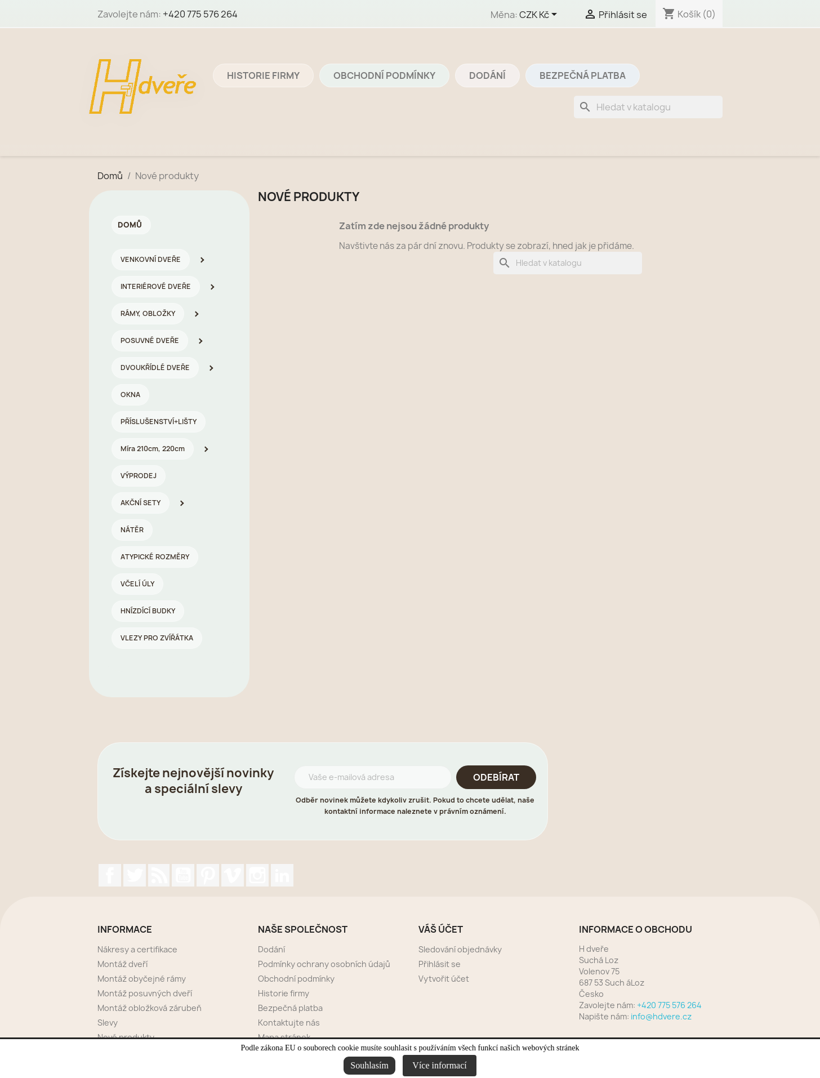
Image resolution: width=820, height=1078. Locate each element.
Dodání (487, 75)
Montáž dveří (122, 964)
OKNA (130, 394)
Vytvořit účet (443, 978)
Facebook (110, 875)
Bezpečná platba (583, 75)
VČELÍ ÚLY (137, 584)
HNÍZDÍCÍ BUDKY (148, 611)
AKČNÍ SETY (141, 502)
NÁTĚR (132, 529)
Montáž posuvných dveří (144, 993)
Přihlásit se (439, 964)
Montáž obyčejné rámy (141, 978)
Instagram (257, 875)
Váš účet (440, 929)
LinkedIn (282, 875)
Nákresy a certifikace (137, 949)
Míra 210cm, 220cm (153, 448)
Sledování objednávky (460, 949)
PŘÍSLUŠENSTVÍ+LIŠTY (159, 421)
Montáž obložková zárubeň (149, 1008)
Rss (159, 875)
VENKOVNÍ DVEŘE (151, 259)
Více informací (439, 1065)
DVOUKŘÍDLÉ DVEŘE (155, 367)
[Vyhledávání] (648, 107)
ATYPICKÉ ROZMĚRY (155, 557)
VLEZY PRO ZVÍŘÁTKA (157, 638)
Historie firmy (263, 75)
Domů (130, 225)
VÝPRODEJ (139, 475)
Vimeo (232, 875)
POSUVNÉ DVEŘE (150, 340)
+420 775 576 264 (200, 14)
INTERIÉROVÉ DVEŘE (156, 286)
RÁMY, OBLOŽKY (148, 313)
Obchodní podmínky (384, 75)
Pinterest (208, 875)
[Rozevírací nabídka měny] (540, 15)
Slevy (107, 1022)
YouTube (183, 875)
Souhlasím (369, 1065)
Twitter (134, 875)
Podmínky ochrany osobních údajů (324, 964)
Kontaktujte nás (289, 1022)
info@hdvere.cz (661, 1016)
